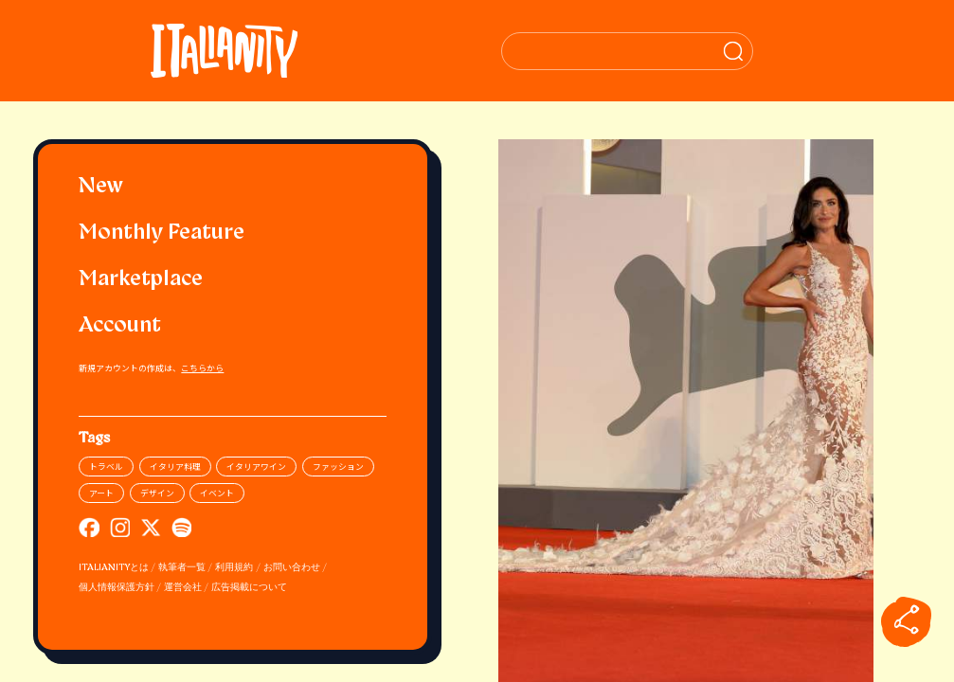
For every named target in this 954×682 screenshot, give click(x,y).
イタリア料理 (175, 466)
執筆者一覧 (182, 568)
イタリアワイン (256, 466)
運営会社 (183, 588)
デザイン (157, 493)
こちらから (202, 368)
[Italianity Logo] (232, 50)
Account (120, 326)
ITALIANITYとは (114, 568)
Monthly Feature (161, 233)
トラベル (106, 466)
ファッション (338, 466)
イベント (217, 493)
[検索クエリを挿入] (686, 51)
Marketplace (141, 280)
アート (101, 493)
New (101, 187)
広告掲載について (249, 588)
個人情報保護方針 (116, 588)
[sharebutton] (906, 621)
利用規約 (234, 568)
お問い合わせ (291, 568)
